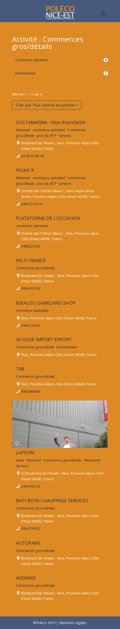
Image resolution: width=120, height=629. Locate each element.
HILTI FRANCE (31, 260)
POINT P (25, 170)
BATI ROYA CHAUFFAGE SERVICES (52, 500)
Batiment (23, 129)
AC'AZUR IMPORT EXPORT (44, 339)
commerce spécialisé (31, 60)
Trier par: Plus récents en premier (45, 105)
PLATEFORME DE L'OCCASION (48, 218)
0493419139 (30, 288)
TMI (20, 369)
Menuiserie (92, 460)
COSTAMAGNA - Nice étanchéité (50, 122)
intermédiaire (25, 73)
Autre (20, 460)
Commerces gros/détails (35, 268)
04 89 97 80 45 (32, 156)
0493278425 (30, 325)
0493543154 (30, 486)
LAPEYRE (25, 452)
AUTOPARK (28, 543)
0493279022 (30, 528)
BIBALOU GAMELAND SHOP (46, 303)
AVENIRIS (26, 578)
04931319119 (31, 204)
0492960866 (30, 391)
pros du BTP (47, 135)
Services (65, 135)
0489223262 (30, 246)
